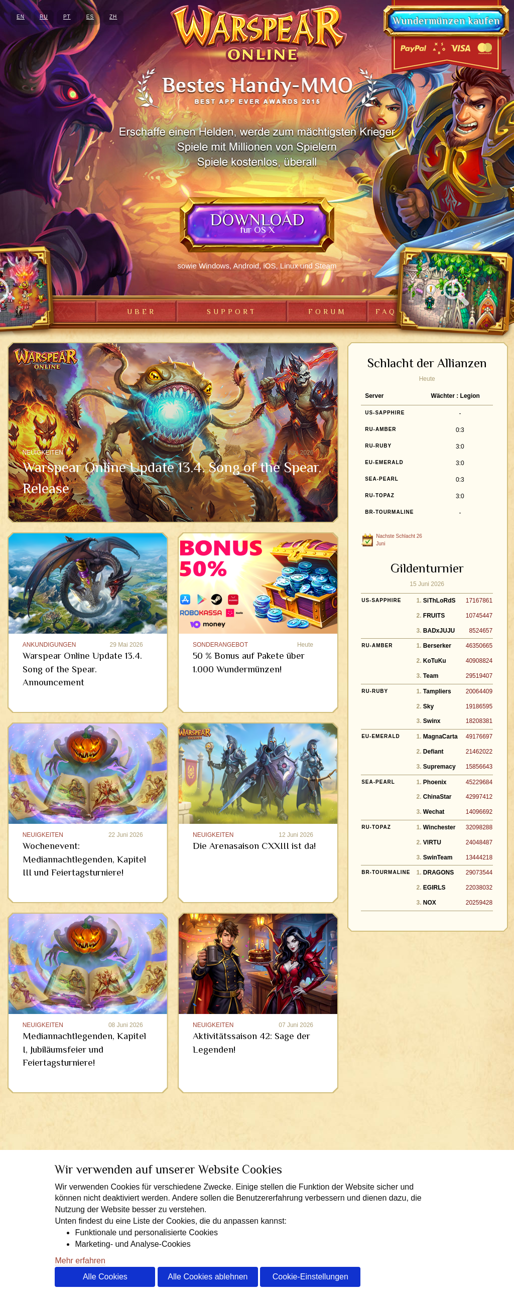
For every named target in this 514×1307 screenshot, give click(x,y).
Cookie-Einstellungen (310, 1276)
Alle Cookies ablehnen (207, 1276)
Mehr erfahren (80, 1260)
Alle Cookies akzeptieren (105, 1279)
